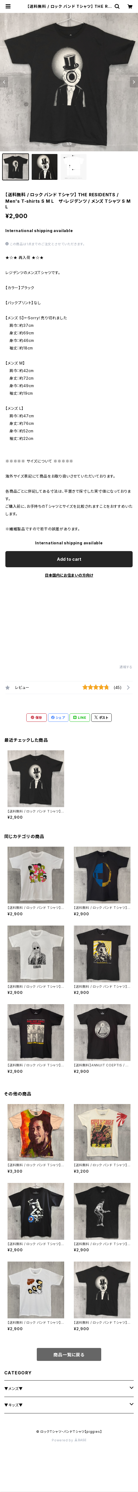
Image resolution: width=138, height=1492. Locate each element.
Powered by (69, 1440)
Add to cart (69, 559)
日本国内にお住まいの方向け (69, 575)
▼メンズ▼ (13, 1388)
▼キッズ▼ (13, 1405)
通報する (126, 667)
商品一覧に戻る (69, 1354)
